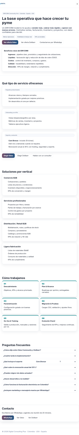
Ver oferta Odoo (10, 42)
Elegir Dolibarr (22, 156)
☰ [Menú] (77, 4)
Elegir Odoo (8, 156)
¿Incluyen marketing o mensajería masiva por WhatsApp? (26, 390)
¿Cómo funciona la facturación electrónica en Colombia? (26, 385)
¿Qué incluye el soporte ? (32, 362)
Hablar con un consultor (42, 156)
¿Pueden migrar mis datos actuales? (17, 373)
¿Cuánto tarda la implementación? (17, 356)
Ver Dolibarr (33, 418)
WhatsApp (8, 418)
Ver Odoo (20, 418)
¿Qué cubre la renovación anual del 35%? (20, 367)
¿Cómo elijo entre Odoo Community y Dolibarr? (22, 350)
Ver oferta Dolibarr (28, 42)
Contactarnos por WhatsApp (51, 42)
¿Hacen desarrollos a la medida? (16, 379)
